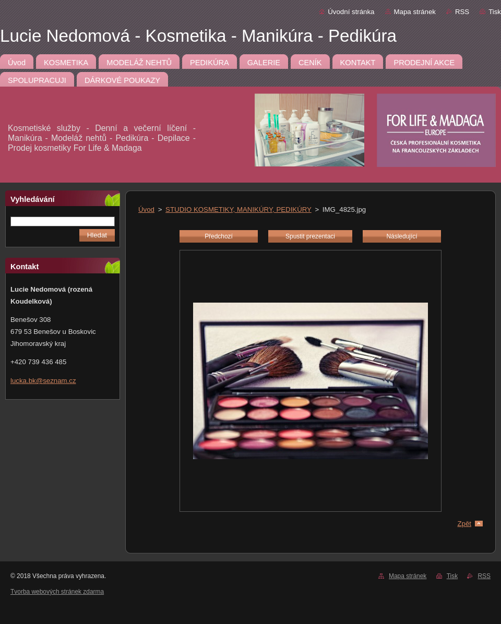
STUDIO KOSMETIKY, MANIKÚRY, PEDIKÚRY (238, 209)
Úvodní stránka (351, 12)
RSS (462, 12)
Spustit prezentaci (310, 236)
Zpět (464, 523)
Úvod (146, 209)
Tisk (494, 12)
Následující (401, 236)
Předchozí (219, 236)
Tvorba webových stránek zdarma (57, 591)
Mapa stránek (415, 12)
